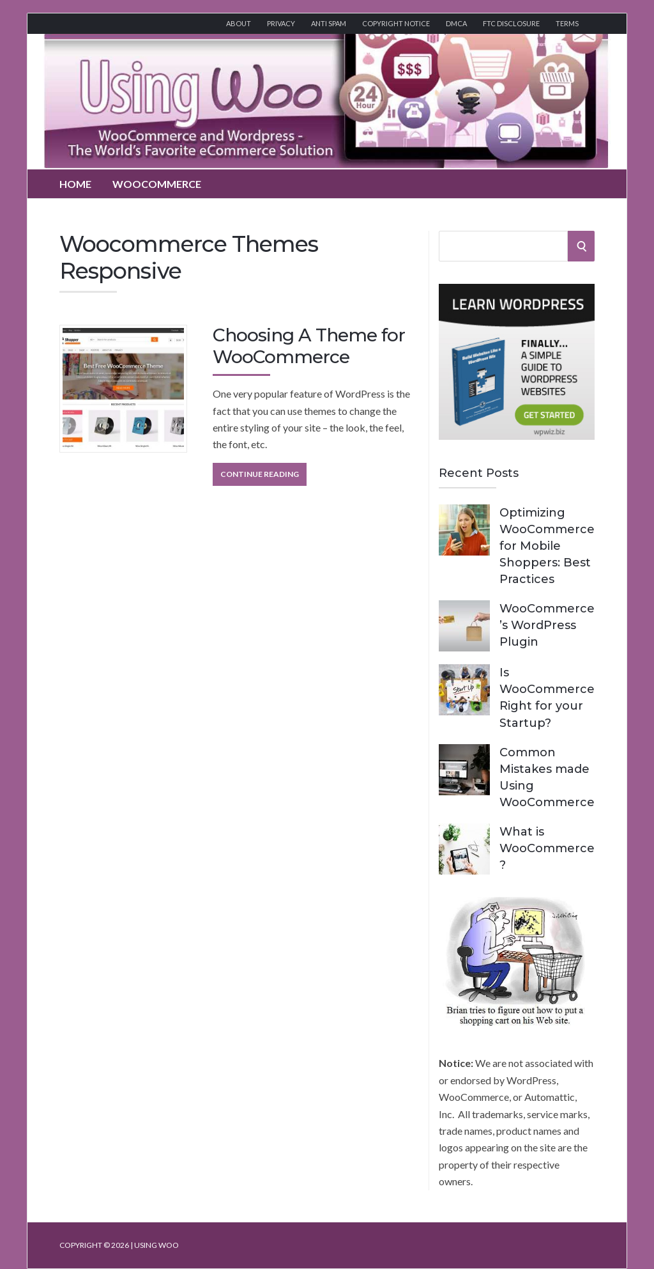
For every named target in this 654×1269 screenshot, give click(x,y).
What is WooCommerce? (547, 848)
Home (75, 184)
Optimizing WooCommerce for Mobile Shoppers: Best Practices (547, 546)
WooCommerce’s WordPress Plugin (547, 625)
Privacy (281, 23)
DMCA (456, 23)
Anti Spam (328, 23)
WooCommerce (156, 184)
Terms (567, 23)
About (238, 23)
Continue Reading (259, 474)
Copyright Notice (396, 23)
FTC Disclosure (511, 23)
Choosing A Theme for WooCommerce (309, 346)
